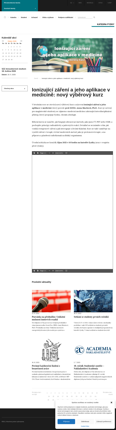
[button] (111, 402)
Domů (36, 78)
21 (81, 396)
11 (87, 393)
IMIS (80, 3)
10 (83, 393)
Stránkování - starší (108, 393)
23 (90, 396)
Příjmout (66, 421)
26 (53, 400)
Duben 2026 (12, 41)
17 (62, 396)
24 (95, 396)
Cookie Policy (85, 426)
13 (97, 393)
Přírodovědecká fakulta (12, 3)
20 (76, 396)
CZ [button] (72, 3)
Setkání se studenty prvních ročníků (91, 317)
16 (58, 396)
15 (53, 396)
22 (86, 396)
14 (49, 396)
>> (21, 41)
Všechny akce (14, 88)
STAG (100, 3)
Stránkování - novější (37, 393)
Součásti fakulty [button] (20, 8)
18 (67, 396)
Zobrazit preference (103, 421)
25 (48, 400)
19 (71, 396)
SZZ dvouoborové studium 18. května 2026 (14, 70)
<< (3, 41)
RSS (3, 421)
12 (92, 393)
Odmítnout (85, 421)
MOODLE (90, 3)
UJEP (110, 3)
